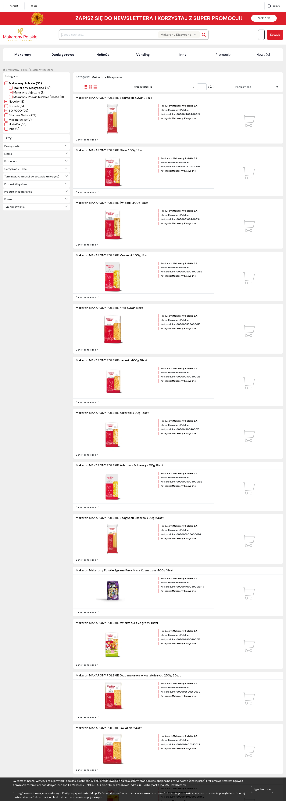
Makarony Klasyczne (42, 69)
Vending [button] (143, 54)
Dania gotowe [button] (63, 54)
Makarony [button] (22, 54)
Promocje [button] (223, 54)
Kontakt (14, 6)
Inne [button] (183, 54)
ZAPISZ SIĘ (263, 18)
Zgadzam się (262, 789)
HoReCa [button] (102, 54)
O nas (34, 6)
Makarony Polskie (18, 69)
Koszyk (275, 35)
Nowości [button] (263, 54)
